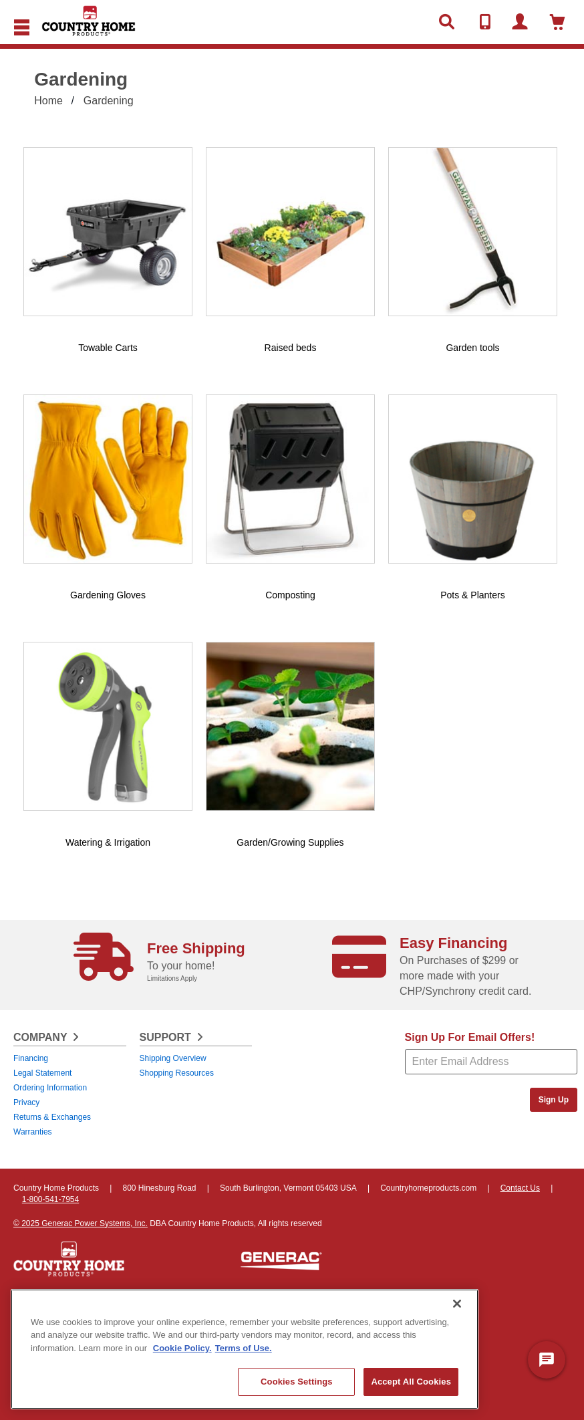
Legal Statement (42, 1073)
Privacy (26, 1102)
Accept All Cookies (411, 1382)
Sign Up (554, 1099)
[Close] (457, 1303)
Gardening (109, 100)
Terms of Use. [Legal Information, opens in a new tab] (243, 1348)
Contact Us (520, 1188)
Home (48, 100)
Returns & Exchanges (52, 1117)
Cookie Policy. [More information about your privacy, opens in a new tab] (182, 1348)
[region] (244, 1349)
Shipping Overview (173, 1058)
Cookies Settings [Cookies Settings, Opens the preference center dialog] (297, 1382)
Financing (30, 1058)
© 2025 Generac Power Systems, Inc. (80, 1223)
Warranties (32, 1132)
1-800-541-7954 (50, 1199)
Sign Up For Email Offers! (470, 1037)
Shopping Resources (177, 1073)
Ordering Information (50, 1087)
